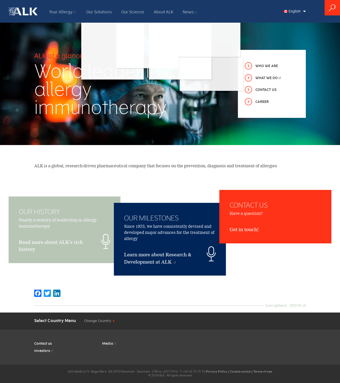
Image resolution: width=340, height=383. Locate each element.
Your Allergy (63, 12)
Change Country (97, 321)
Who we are (266, 66)
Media (109, 344)
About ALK (163, 12)
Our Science (132, 12)
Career (262, 102)
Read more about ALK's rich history (51, 256)
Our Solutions (99, 12)
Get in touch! (244, 250)
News (190, 12)
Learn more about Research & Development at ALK (158, 258)
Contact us (43, 344)
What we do (268, 78)
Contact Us (265, 90)
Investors (44, 351)
